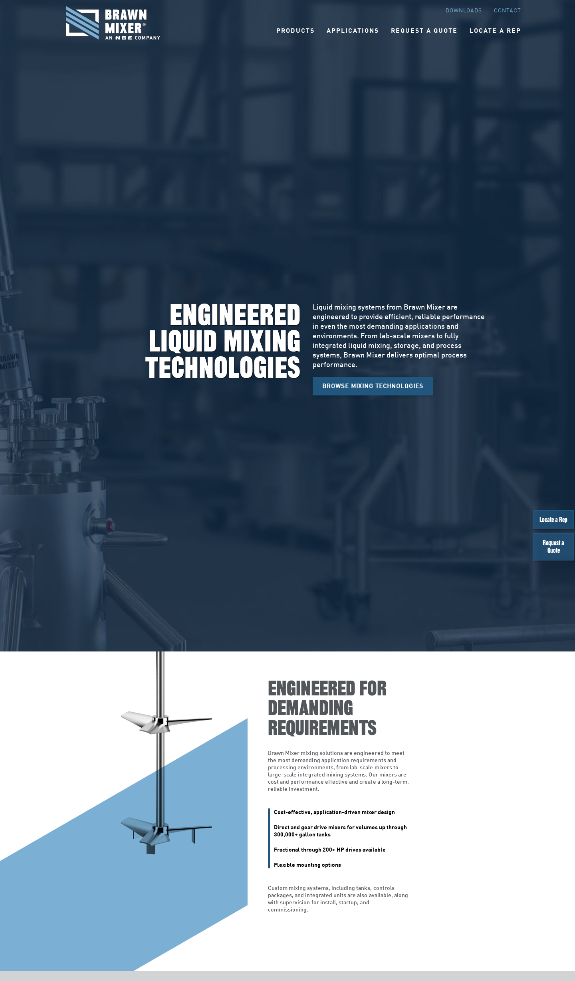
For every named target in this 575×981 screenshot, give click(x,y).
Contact (507, 10)
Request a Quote (557, 559)
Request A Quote (424, 30)
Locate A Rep (495, 30)
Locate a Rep (557, 524)
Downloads (464, 10)
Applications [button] (353, 30)
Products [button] (295, 30)
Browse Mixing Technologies (372, 385)
